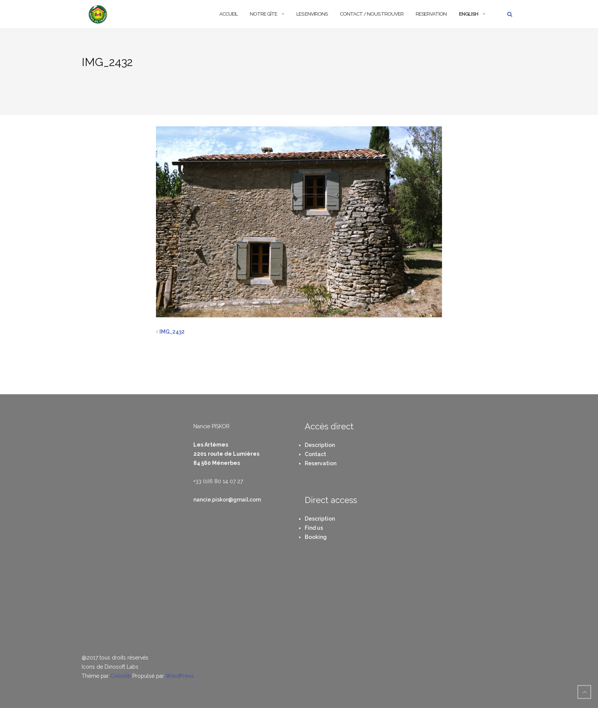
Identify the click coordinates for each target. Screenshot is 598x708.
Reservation (431, 14)
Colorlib (120, 676)
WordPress (180, 676)
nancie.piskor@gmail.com (227, 500)
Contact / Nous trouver (371, 14)
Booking (316, 537)
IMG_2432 (172, 332)
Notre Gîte (263, 14)
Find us (314, 528)
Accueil (228, 14)
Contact (315, 454)
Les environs (312, 14)
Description (320, 445)
